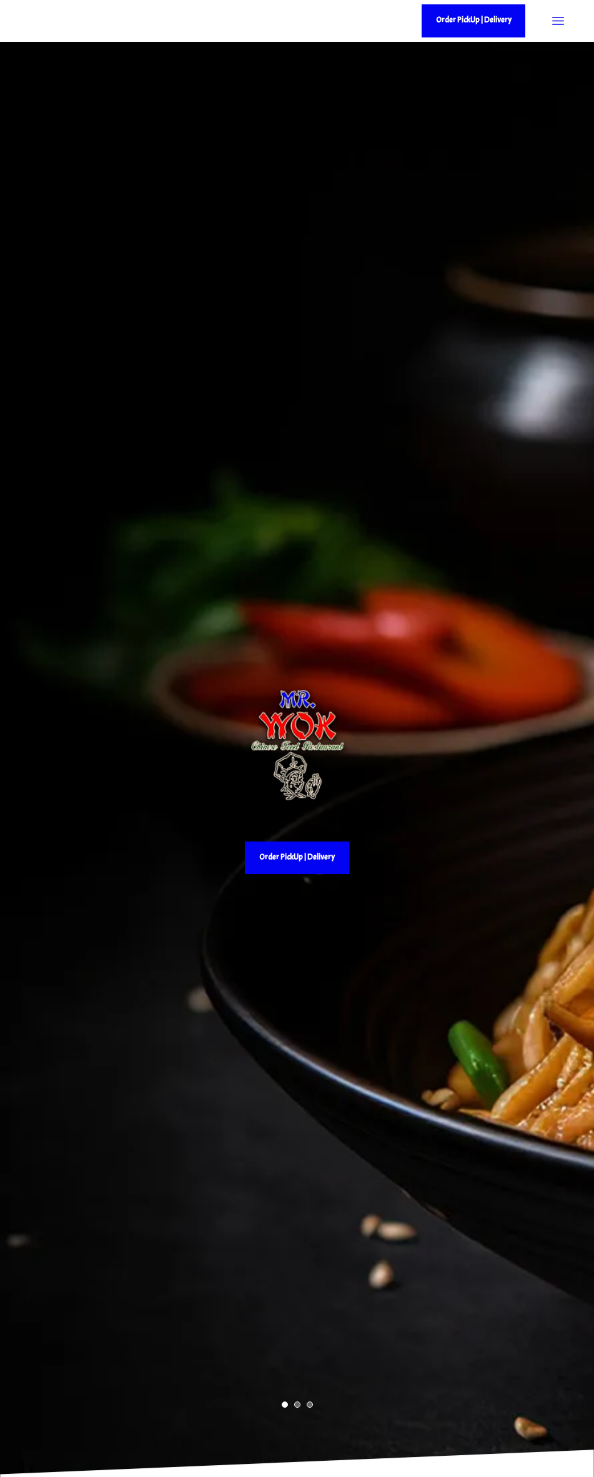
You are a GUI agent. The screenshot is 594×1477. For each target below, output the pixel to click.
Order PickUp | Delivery (297, 857)
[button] (285, 1404)
